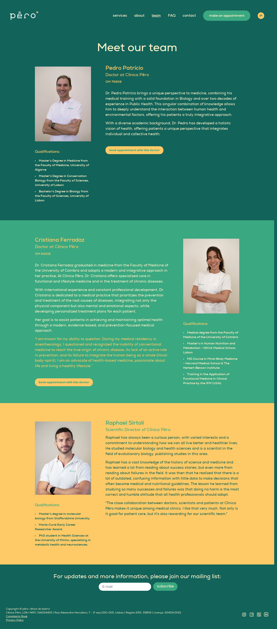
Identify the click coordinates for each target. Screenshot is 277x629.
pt (261, 15)
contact (189, 15)
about (139, 15)
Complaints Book (16, 616)
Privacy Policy (15, 620)
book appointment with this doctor (134, 150)
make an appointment (226, 15)
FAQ (171, 15)
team (156, 15)
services (120, 15)
